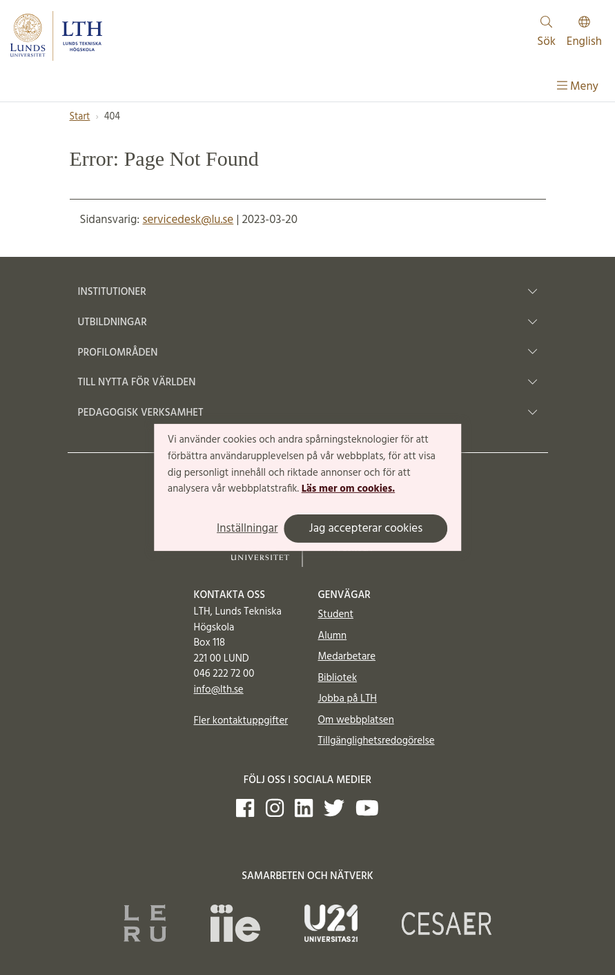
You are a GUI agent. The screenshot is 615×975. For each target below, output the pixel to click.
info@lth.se (219, 690)
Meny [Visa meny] (577, 86)
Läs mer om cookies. (348, 489)
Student (335, 614)
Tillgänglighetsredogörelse (376, 741)
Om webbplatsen (356, 720)
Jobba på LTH (348, 699)
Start (80, 117)
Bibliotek (338, 678)
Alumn (332, 636)
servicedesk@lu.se (187, 220)
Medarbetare (346, 656)
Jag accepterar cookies (366, 528)
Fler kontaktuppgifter (241, 721)
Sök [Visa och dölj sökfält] (546, 33)
